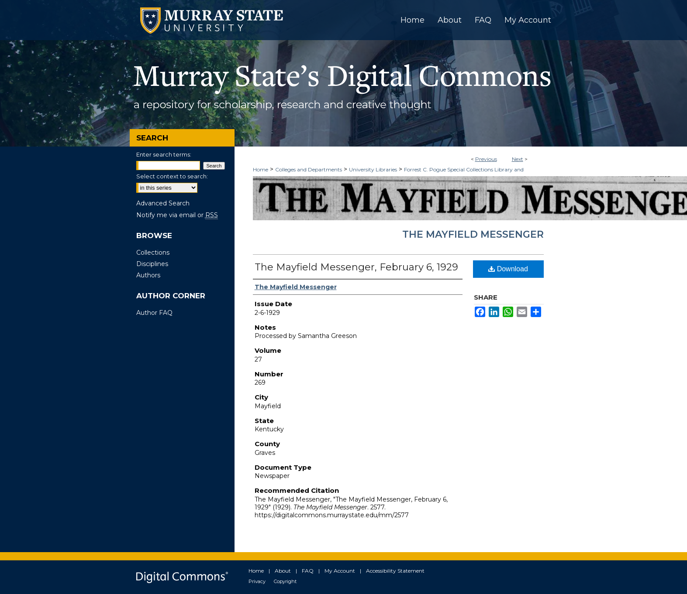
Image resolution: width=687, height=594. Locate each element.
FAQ (308, 570)
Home (260, 169)
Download (508, 269)
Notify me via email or (177, 215)
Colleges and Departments (308, 169)
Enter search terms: (163, 154)
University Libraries (373, 169)
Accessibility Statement (395, 570)
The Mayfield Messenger (473, 234)
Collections (152, 252)
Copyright (285, 581)
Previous (486, 159)
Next (517, 159)
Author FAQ (154, 313)
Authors (148, 275)
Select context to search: (172, 176)
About (283, 570)
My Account (340, 570)
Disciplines (152, 264)
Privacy (257, 581)
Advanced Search (163, 203)
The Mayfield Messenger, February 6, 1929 (356, 267)
